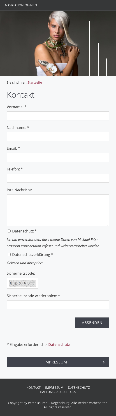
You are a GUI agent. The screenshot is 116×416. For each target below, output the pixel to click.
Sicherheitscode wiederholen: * (33, 295)
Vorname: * (16, 106)
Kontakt (33, 387)
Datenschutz (59, 344)
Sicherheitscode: (21, 273)
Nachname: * (18, 127)
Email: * (13, 148)
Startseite (35, 82)
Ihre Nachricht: (19, 189)
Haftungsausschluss (58, 392)
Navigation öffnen (21, 5)
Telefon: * (15, 169)
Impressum (54, 387)
